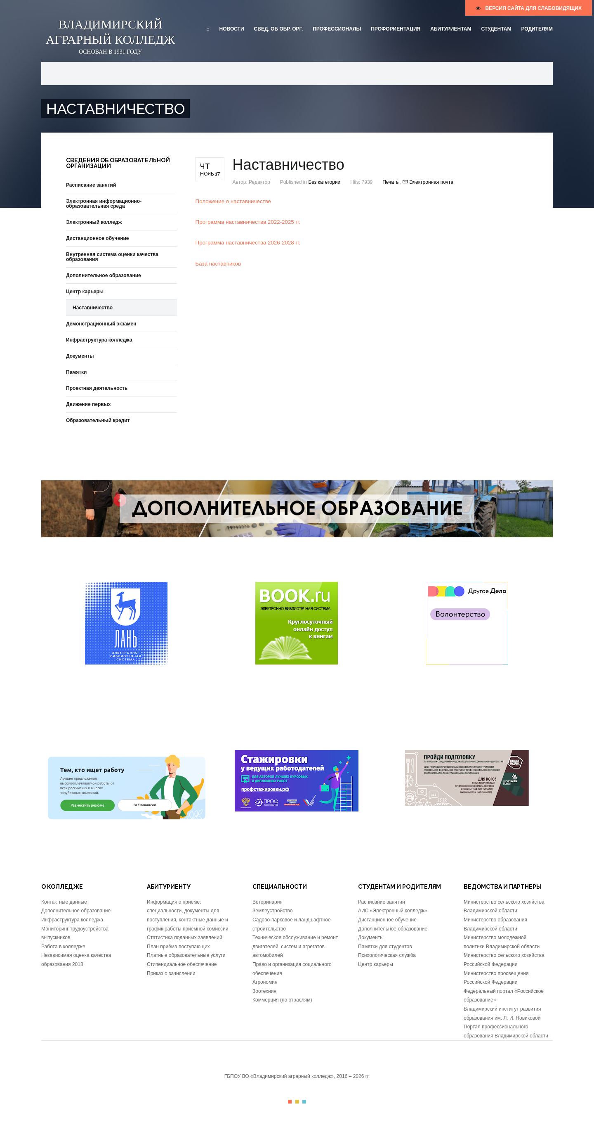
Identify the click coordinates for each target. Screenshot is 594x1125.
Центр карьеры (85, 291)
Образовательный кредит (98, 420)
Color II (297, 1102)
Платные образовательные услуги (186, 955)
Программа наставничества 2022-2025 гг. (248, 222)
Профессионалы (337, 29)
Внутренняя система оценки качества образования (112, 257)
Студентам (496, 29)
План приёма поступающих (178, 946)
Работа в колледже (63, 946)
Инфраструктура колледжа (99, 340)
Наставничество (93, 308)
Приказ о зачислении (171, 973)
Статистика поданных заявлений (184, 937)
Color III (304, 1102)
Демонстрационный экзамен (101, 324)
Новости (231, 29)
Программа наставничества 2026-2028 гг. (248, 243)
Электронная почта (428, 182)
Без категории (324, 182)
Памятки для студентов (385, 946)
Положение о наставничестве (233, 201)
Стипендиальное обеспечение (182, 964)
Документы (80, 356)
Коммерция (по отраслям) (282, 1000)
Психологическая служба (387, 955)
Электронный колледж (94, 222)
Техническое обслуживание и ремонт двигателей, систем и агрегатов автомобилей (295, 946)
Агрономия (264, 982)
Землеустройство (272, 911)
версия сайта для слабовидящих (529, 8)
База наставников (218, 264)
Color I (290, 1102)
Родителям (537, 29)
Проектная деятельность (96, 388)
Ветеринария (267, 902)
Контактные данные (64, 902)
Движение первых (88, 404)
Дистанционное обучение (97, 238)
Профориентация (395, 29)
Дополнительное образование (103, 275)
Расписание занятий (91, 185)
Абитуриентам (450, 29)
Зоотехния (264, 991)
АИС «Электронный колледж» (392, 911)
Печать (391, 182)
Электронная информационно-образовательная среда (103, 203)
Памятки (76, 372)
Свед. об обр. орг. (278, 29)
